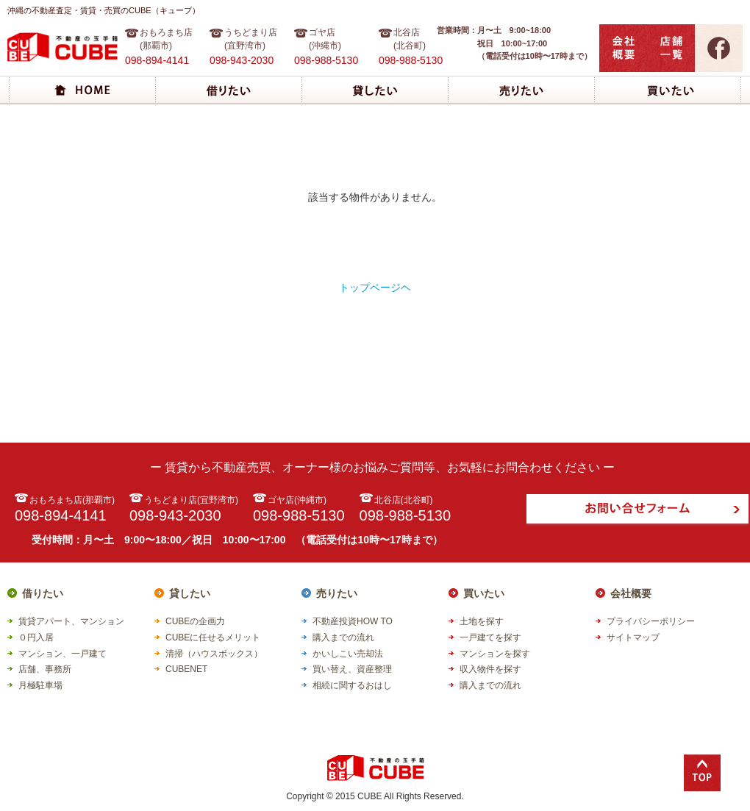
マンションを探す (495, 654)
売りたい (336, 593)
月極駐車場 (40, 685)
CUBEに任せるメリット (212, 637)
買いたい (483, 593)
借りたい (42, 593)
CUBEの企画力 (195, 621)
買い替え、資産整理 (352, 669)
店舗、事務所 (44, 669)
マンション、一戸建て (62, 654)
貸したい (189, 593)
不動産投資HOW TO (352, 621)
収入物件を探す (490, 669)
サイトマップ (633, 637)
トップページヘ (375, 287)
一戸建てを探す (490, 637)
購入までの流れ (343, 637)
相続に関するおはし (352, 685)
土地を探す (482, 621)
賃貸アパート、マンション (71, 621)
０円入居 (36, 637)
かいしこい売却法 (347, 654)
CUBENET (186, 669)
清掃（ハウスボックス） (213, 654)
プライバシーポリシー (651, 621)
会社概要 (630, 593)
